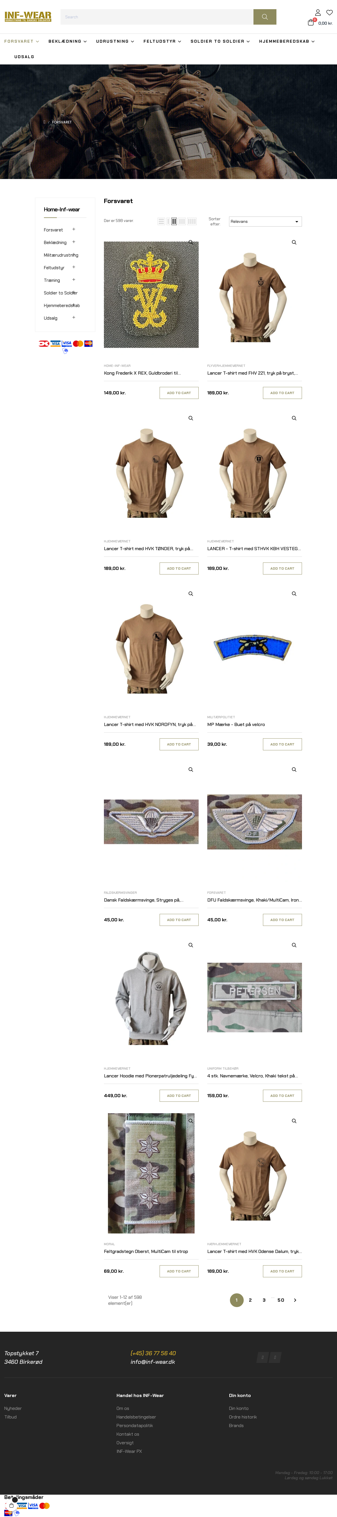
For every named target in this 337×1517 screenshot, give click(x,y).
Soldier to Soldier (61, 293)
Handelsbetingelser (136, 1417)
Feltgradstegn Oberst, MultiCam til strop (146, 1251)
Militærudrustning (61, 255)
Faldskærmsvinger (120, 893)
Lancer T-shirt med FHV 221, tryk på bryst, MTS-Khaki (251, 373)
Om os (123, 1408)
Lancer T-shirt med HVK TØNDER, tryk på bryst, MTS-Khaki (147, 549)
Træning (52, 280)
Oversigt (125, 1443)
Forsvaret (53, 230)
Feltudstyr (54, 268)
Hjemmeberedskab (62, 305)
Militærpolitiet (221, 717)
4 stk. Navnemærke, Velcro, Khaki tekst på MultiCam (251, 1076)
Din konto (239, 1408)
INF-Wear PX (129, 1451)
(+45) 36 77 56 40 (153, 1353)
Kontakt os (128, 1434)
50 (281, 1300)
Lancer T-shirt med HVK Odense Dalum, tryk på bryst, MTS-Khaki (253, 1251)
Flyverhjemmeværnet (226, 366)
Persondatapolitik (135, 1425)
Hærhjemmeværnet (224, 1244)
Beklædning (55, 242)
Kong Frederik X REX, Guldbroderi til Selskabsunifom (141, 373)
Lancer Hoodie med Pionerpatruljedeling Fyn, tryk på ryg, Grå (150, 1076)
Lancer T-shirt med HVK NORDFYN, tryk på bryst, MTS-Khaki (148, 724)
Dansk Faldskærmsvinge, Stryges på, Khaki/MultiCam (142, 900)
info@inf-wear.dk (153, 1362)
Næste (295, 1300)
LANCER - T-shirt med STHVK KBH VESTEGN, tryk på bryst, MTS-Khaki (254, 549)
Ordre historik (243, 1417)
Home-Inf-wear (62, 209)
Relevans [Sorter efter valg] (265, 221)
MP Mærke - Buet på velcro (236, 724)
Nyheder (13, 1408)
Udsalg (50, 318)
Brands (236, 1425)
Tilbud (10, 1417)
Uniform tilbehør (223, 1069)
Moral (109, 1244)
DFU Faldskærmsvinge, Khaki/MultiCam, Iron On (253, 900)
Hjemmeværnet (117, 541)
